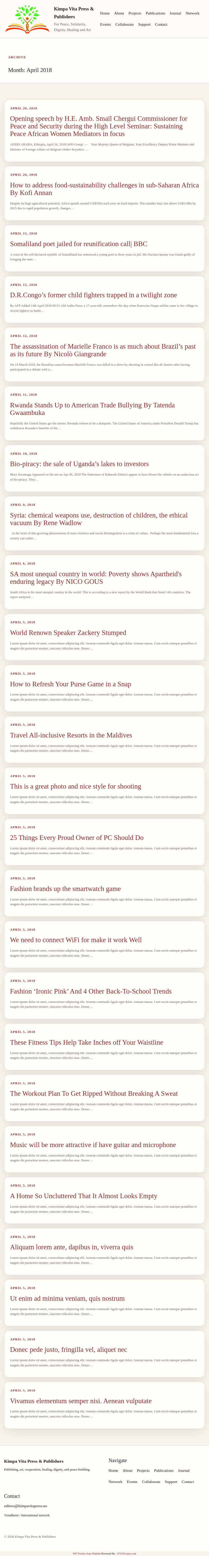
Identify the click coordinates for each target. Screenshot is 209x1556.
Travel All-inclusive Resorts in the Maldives (71, 735)
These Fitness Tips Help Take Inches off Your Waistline (86, 1042)
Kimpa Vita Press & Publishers (74, 12)
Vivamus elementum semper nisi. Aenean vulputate (81, 1401)
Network (192, 13)
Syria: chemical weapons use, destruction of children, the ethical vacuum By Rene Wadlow (99, 519)
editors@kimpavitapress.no (25, 1506)
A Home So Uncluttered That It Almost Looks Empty (83, 1196)
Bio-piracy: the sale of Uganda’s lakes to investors (79, 464)
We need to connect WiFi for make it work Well (76, 940)
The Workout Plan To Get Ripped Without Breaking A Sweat (94, 1093)
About (119, 13)
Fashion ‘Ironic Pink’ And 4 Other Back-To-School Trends (90, 991)
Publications (155, 13)
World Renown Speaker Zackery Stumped (68, 632)
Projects (135, 13)
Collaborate (124, 24)
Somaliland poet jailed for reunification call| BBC (78, 244)
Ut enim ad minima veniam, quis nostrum (67, 1298)
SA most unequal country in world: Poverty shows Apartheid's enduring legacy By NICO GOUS (96, 577)
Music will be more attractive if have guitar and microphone (93, 1145)
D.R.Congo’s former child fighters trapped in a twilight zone (93, 295)
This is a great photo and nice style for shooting (75, 786)
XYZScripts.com (126, 1553)
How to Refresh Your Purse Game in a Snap (70, 684)
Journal (175, 13)
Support (144, 24)
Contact (161, 24)
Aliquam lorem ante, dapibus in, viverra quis (71, 1247)
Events (105, 24)
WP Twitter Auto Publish (87, 1553)
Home (105, 13)
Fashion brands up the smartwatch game (65, 889)
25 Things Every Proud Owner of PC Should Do (77, 837)
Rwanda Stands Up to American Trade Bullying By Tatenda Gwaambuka (92, 409)
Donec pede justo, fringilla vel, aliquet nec (68, 1349)
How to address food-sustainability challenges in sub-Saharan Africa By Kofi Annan (104, 189)
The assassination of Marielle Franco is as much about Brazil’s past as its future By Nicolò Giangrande (103, 350)
